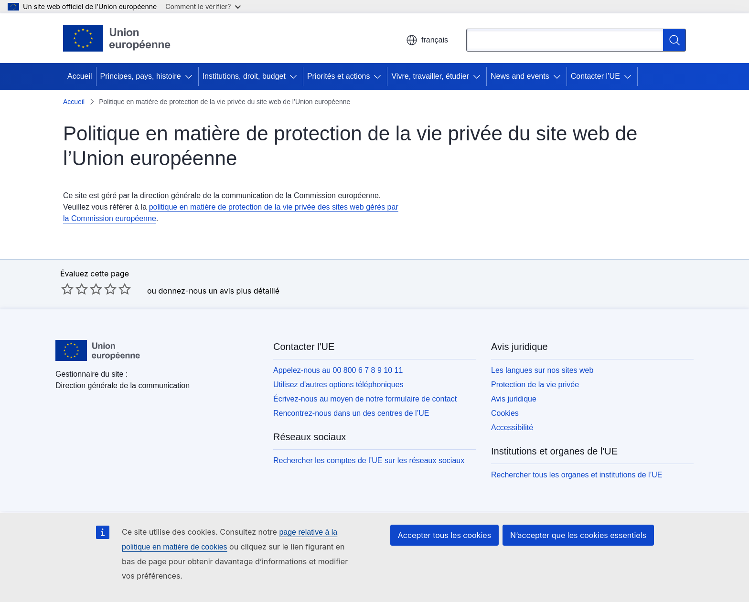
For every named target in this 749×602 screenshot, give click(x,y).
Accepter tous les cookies (444, 535)
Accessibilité (512, 427)
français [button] (427, 40)
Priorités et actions (338, 76)
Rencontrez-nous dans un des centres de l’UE (351, 413)
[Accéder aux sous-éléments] (190, 76)
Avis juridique (513, 399)
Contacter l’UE (595, 76)
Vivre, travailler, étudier (430, 76)
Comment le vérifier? (202, 6)
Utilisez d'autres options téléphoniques (338, 384)
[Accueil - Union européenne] (117, 38)
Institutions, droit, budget (244, 76)
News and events (520, 76)
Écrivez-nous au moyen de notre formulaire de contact (365, 399)
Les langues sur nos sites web (542, 370)
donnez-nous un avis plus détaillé (219, 291)
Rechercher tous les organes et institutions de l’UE (576, 475)
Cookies (505, 413)
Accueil (79, 76)
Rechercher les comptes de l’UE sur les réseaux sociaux (368, 460)
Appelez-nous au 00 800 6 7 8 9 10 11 (338, 370)
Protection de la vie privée (535, 384)
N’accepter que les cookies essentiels (578, 535)
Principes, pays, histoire (140, 76)
